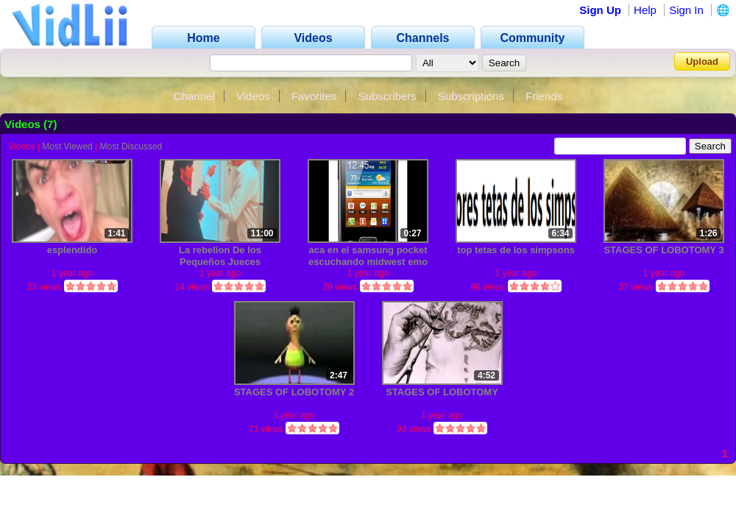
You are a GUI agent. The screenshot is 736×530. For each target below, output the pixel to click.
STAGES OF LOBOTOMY (442, 392)
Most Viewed (67, 146)
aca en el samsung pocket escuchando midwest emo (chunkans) (368, 255)
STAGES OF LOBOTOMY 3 (663, 249)
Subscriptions (471, 96)
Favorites (314, 96)
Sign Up (600, 10)
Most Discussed (131, 146)
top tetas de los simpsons (516, 249)
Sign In (686, 10)
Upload (702, 61)
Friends (544, 96)
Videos (253, 96)
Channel (194, 96)
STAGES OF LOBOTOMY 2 (294, 392)
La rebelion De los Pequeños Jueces (220, 255)
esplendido (72, 249)
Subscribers (387, 96)
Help (645, 10)
